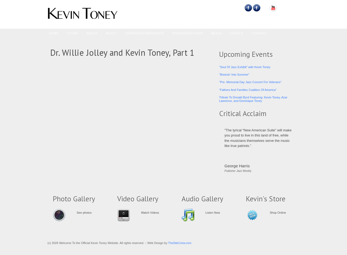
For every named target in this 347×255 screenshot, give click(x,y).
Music (111, 33)
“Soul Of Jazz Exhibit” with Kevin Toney (244, 67)
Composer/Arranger (144, 33)
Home (54, 33)
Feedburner (257, 8)
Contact (259, 33)
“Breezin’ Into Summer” (234, 74)
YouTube (273, 8)
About (92, 33)
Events (236, 33)
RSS (290, 8)
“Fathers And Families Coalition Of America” (247, 89)
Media (216, 33)
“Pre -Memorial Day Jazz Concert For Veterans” (250, 82)
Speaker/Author (187, 33)
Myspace (265, 8)
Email (282, 8)
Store (72, 33)
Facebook (248, 8)
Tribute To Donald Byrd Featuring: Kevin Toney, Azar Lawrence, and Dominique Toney (253, 99)
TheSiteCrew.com (179, 243)
